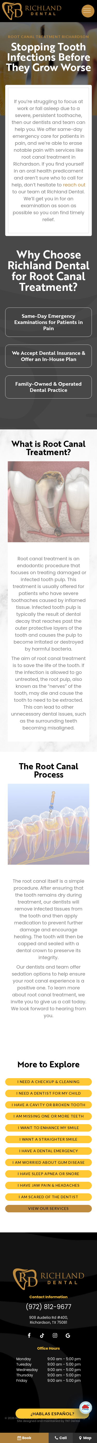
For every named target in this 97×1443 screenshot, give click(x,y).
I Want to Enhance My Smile (48, 1127)
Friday (21, 1380)
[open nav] (88, 10)
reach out (74, 185)
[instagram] (55, 1335)
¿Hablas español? (52, 1413)
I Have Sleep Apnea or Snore (48, 1173)
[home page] (31, 11)
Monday (23, 1358)
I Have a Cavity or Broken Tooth (48, 1105)
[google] (68, 1335)
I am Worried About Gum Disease (48, 1162)
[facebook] (29, 1335)
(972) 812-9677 (48, 1307)
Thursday (24, 1375)
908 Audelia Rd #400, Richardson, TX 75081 (48, 1320)
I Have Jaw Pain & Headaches (49, 1185)
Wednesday (27, 1369)
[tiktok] (42, 1335)
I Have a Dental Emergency (48, 1151)
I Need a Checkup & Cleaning (48, 1081)
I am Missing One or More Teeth (48, 1116)
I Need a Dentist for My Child (48, 1093)
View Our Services (48, 1208)
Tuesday (24, 1364)
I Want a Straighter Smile (48, 1139)
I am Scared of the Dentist (48, 1197)
